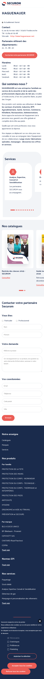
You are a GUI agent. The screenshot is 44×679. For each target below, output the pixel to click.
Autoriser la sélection (22, 656)
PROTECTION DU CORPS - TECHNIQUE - (18, 483)
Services (5, 449)
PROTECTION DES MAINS (12, 474)
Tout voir (6, 550)
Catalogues (6, 440)
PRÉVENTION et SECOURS (13, 514)
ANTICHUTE (7, 500)
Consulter (6, 277)
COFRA (5, 545)
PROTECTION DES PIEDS (12, 495)
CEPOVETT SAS (8, 536)
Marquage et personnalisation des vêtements (19, 598)
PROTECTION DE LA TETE (12, 469)
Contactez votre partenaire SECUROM (19, 55)
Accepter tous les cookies (22, 666)
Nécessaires (14, 638)
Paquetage (6, 579)
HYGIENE (6, 505)
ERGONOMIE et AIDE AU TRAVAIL (16, 509)
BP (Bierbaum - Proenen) (11, 531)
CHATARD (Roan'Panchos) (12, 540)
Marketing (14, 649)
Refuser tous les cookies (15, 671)
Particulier (8, 320)
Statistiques (14, 641)
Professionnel (23, 320)
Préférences (14, 645)
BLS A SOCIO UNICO (10, 526)
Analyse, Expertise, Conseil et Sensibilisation (19, 589)
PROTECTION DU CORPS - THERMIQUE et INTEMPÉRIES (19, 489)
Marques (5, 445)
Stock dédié (6, 584)
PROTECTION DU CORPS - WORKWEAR (18, 478)
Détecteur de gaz (9, 594)
